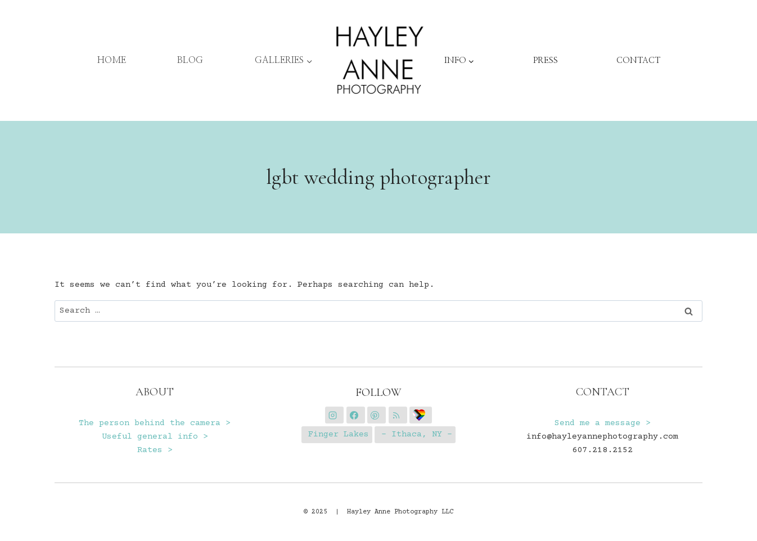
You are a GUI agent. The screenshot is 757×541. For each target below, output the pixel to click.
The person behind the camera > (155, 423)
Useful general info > (155, 436)
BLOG (190, 60)
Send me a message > (603, 423)
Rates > (155, 450)
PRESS (545, 60)
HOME (111, 60)
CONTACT (638, 60)
